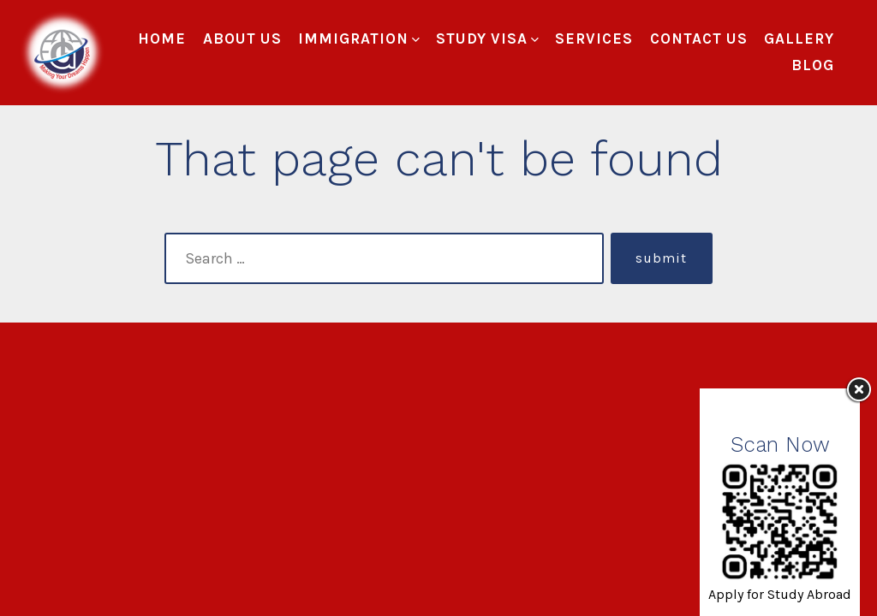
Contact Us (699, 38)
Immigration (359, 38)
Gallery (799, 38)
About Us (242, 38)
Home (162, 38)
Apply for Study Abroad (779, 594)
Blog (812, 65)
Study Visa (487, 38)
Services (594, 38)
